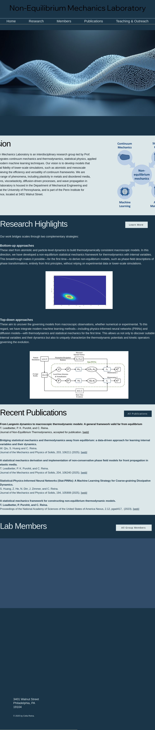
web (85, 432)
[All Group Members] (134, 528)
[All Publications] (138, 414)
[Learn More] (136, 225)
